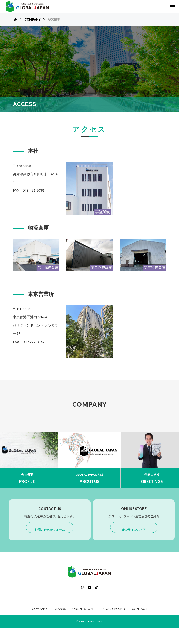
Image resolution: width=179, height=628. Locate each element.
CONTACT (139, 608)
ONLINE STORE (83, 608)
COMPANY (39, 608)
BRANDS (60, 608)
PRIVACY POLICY (112, 608)
